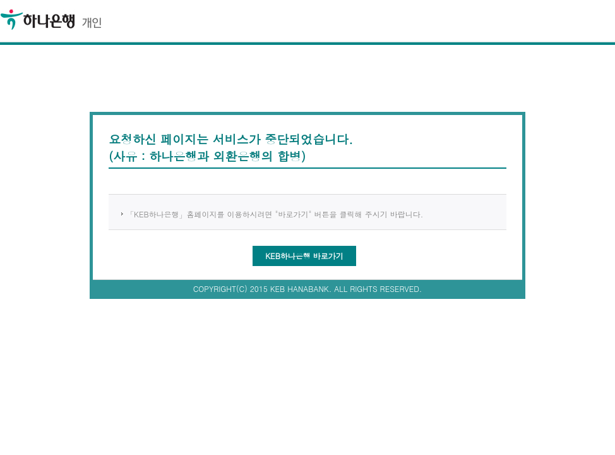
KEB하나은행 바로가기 (304, 255)
